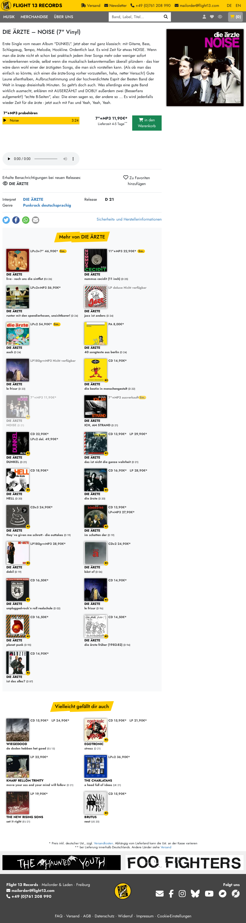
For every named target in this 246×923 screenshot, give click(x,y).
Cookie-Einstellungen (174, 916)
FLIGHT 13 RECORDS (32, 6)
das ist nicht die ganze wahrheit (120, 460)
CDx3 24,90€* (41, 507)
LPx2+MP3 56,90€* (45, 287)
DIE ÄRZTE (33, 199)
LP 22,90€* (39, 757)
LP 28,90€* (138, 470)
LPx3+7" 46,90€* (44, 251)
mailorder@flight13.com (30, 890)
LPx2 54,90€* (41, 324)
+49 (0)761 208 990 (29, 896)
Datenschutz (104, 916)
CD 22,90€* (39, 434)
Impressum (145, 916)
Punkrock (31, 205)
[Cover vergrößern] (205, 67)
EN (238, 5)
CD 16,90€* (117, 470)
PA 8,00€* (116, 324)
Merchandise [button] (34, 17)
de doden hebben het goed (42, 746)
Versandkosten (103, 843)
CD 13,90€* (117, 434)
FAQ (59, 916)
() (235, 17)
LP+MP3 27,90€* (121, 512)
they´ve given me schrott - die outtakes (42, 533)
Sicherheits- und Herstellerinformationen (129, 219)
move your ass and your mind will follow (42, 783)
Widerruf (125, 916)
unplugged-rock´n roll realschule (42, 606)
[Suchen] (166, 17)
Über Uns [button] (63, 17)
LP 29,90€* (138, 434)
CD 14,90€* (117, 360)
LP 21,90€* (138, 720)
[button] (6, 220)
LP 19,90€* (39, 793)
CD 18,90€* (39, 470)
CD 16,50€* (39, 580)
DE (229, 5)
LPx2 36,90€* (119, 757)
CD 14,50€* (117, 617)
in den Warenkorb (147, 123)
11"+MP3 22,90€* (122, 251)
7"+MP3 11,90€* (43, 397)
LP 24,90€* (60, 720)
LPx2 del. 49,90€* (44, 439)
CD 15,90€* (39, 720)
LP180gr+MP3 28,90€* (48, 543)
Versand (166, 847)
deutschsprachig (56, 205)
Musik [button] (9, 17)
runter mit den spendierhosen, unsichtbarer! (42, 313)
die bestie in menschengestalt (120, 386)
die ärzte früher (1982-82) (120, 642)
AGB (87, 916)
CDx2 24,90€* (119, 543)
